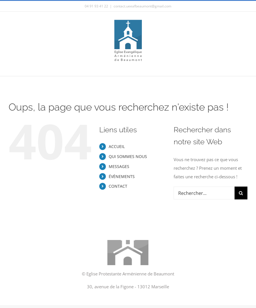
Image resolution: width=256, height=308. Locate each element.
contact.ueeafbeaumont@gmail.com (142, 6)
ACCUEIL (117, 146)
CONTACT (118, 186)
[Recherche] (241, 193)
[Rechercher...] (204, 193)
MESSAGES (119, 166)
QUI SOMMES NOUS (128, 156)
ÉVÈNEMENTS (122, 176)
